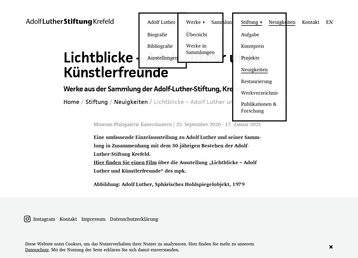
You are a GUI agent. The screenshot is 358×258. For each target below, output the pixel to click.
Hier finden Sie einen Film (125, 162)
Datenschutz (37, 250)
